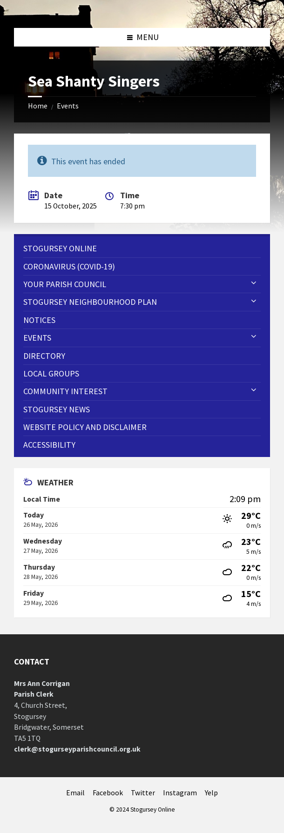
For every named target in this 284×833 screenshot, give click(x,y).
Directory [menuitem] (44, 355)
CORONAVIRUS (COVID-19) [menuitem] (69, 266)
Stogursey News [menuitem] (56, 409)
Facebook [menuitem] (108, 792)
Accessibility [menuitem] (49, 444)
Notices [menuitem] (39, 320)
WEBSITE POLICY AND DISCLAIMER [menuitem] (85, 427)
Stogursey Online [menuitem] (60, 248)
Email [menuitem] (75, 792)
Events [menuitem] (37, 337)
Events (68, 105)
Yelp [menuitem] (211, 792)
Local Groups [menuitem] (51, 373)
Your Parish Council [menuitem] (64, 284)
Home (37, 105)
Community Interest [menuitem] (65, 391)
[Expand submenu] (254, 283)
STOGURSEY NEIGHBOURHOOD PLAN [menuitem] (90, 301)
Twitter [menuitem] (143, 792)
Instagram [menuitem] (180, 792)
